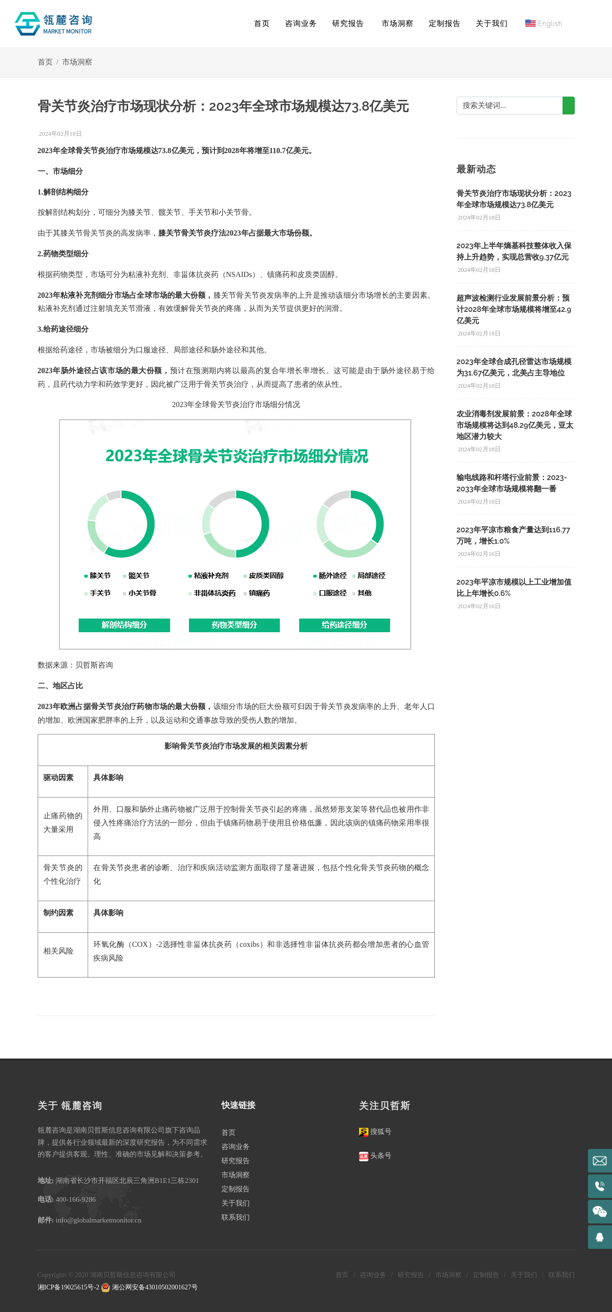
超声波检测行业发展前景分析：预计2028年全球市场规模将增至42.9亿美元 (514, 309)
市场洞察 (77, 62)
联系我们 (235, 1217)
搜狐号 (380, 1131)
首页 (262, 23)
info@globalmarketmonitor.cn (98, 1220)
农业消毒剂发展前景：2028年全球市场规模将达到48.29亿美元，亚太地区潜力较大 (515, 425)
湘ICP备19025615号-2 (68, 1287)
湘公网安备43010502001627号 (149, 1287)
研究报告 (235, 1161)
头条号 (380, 1155)
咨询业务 (235, 1146)
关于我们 (235, 1203)
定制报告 (235, 1189)
